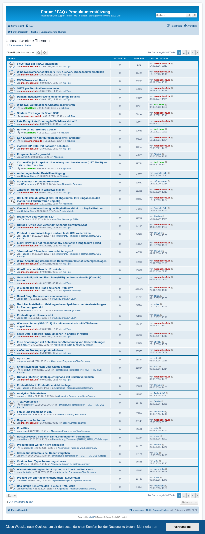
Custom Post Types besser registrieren (41, 461)
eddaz (24, 439)
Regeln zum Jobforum (31, 420)
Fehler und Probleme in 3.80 (34, 411)
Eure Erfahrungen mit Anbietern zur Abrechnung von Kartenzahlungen (61, 342)
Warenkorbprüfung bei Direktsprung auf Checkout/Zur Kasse (55, 469)
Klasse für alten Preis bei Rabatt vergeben (43, 453)
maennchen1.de (29, 66)
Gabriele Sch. (28, 176)
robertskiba (26, 414)
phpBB (92, 517)
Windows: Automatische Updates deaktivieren (46, 104)
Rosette (29, 448)
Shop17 (25, 345)
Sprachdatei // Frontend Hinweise (38, 181)
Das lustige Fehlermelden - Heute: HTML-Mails (46, 485)
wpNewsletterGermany (70, 184)
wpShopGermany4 (72, 290)
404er (24, 480)
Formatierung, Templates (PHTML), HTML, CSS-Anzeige (80, 439)
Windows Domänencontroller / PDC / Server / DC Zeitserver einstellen (60, 71)
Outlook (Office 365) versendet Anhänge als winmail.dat (52, 224)
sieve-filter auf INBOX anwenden (37, 63)
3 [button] (188, 52)
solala (24, 299)
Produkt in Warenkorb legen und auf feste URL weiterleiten (54, 233)
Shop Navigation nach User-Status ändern (43, 366)
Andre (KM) (26, 396)
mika (23, 431)
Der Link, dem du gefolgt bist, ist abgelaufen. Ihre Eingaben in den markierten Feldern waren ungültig (58, 199)
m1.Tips (67, 66)
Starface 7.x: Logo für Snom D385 (38, 113)
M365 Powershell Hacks (32, 80)
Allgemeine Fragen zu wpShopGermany (73, 345)
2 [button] (184, 52)
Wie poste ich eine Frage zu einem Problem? (45, 287)
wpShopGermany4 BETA (66, 219)
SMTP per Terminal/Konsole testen (38, 88)
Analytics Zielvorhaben (31, 393)
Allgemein (58, 157)
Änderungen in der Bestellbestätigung (41, 173)
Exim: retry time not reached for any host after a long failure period (59, 242)
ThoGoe (25, 219)
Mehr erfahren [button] (147, 526)
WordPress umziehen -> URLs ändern (40, 269)
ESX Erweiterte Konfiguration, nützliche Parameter (48, 137)
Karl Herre (30, 108)
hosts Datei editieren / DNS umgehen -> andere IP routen (52, 333)
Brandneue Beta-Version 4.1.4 (35, 216)
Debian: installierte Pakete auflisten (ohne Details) (48, 96)
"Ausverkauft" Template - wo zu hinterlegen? (45, 251)
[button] (197, 52)
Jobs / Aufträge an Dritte (74, 423)
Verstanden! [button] (182, 526)
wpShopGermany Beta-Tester (71, 414)
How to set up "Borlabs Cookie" (37, 129)
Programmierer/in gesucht (33, 154)
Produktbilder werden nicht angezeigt (40, 444)
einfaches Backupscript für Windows (40, 350)
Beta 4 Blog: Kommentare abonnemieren (42, 296)
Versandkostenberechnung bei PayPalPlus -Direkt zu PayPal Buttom (59, 208)
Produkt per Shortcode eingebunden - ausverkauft (48, 477)
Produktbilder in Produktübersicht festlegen (44, 385)
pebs (23, 361)
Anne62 (25, 157)
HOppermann (27, 184)
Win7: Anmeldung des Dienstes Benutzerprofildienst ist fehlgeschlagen (62, 260)
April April (23, 358)
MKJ (27, 370)
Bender (28, 405)
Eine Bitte (23, 428)
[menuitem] (29, 25)
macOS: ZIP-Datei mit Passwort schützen (42, 145)
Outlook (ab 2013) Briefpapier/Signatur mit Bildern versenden (55, 376)
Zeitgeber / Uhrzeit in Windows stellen (40, 189)
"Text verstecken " (28, 401)
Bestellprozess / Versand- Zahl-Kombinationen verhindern (53, 436)
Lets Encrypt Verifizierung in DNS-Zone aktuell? (47, 121)
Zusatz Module (66, 211)
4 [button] (193, 52)
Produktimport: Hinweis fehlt (35, 315)
